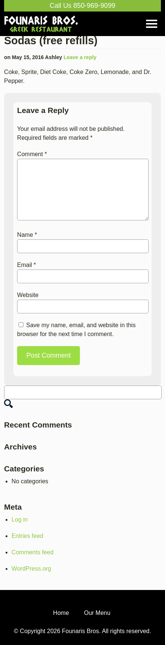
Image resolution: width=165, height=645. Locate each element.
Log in (20, 519)
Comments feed (33, 552)
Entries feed (27, 536)
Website (28, 295)
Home (61, 613)
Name (27, 235)
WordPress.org (31, 568)
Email (26, 265)
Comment (32, 154)
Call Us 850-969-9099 (83, 5)
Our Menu (97, 613)
